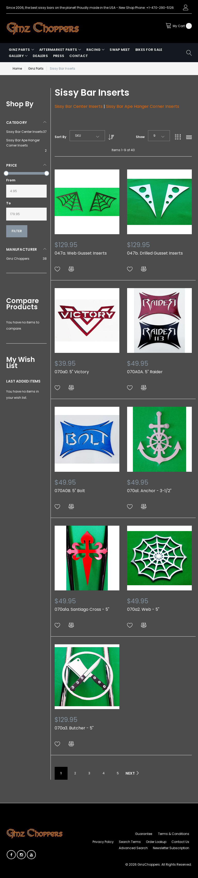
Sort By (60, 137)
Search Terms (130, 842)
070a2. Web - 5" (143, 609)
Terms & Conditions (173, 834)
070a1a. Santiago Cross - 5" (82, 609)
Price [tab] (11, 165)
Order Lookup (156, 842)
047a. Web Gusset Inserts (81, 253)
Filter (17, 231)
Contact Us (180, 842)
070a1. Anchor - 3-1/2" (149, 491)
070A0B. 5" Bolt (70, 491)
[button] (57, 269)
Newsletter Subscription (171, 848)
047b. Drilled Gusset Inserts (155, 253)
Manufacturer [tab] (21, 249)
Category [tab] (16, 122)
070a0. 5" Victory (72, 372)
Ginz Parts (36, 68)
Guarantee (143, 834)
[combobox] (87, 135)
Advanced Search (133, 848)
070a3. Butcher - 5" (74, 728)
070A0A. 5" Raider (145, 372)
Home (17, 68)
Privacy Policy (103, 842)
